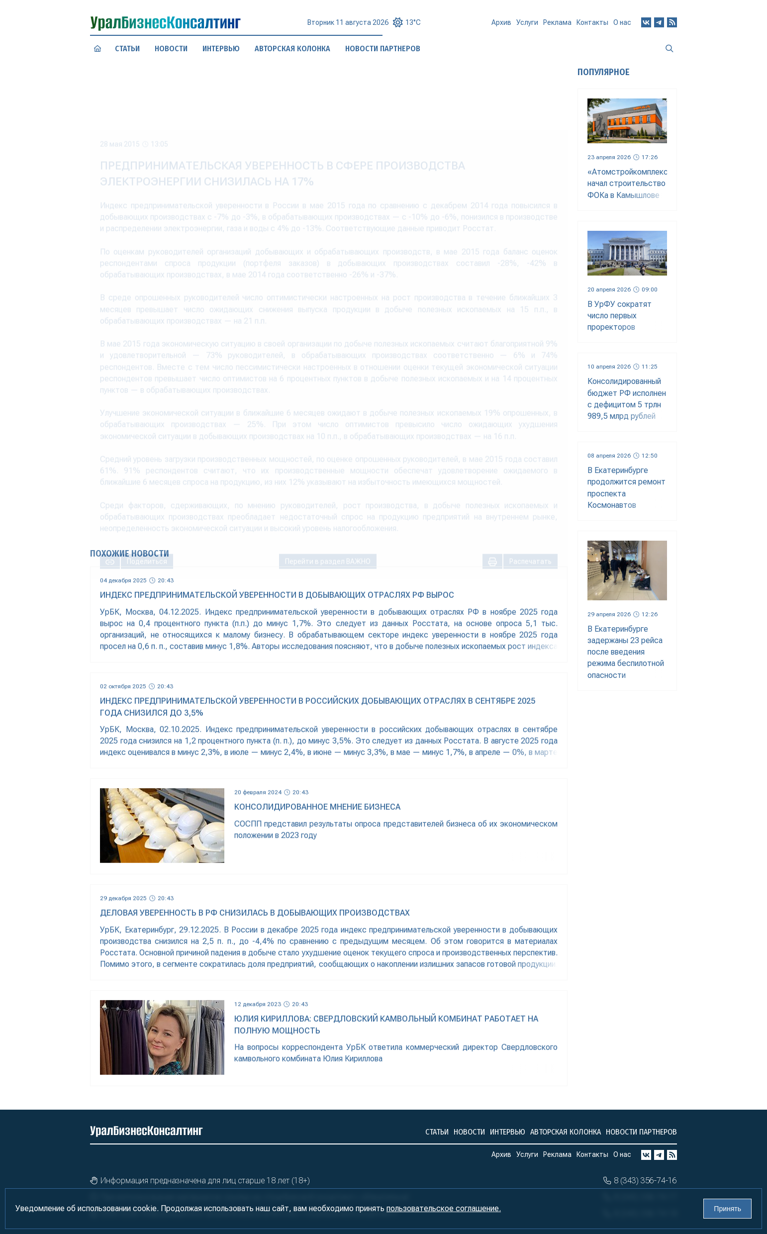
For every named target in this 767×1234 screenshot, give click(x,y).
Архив (501, 27)
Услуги (527, 26)
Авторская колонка (565, 1132)
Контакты (592, 25)
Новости (171, 48)
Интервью (221, 48)
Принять (727, 1209)
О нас (622, 24)
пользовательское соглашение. (443, 1208)
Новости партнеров (641, 1132)
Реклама (557, 26)
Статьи (127, 48)
